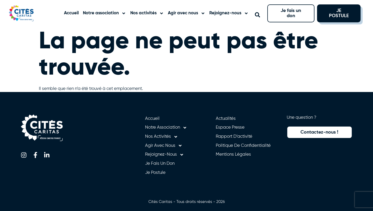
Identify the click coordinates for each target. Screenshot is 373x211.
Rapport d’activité (234, 136)
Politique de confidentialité (243, 145)
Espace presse (230, 127)
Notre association (104, 13)
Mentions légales (233, 154)
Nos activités (147, 13)
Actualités (226, 118)
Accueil (71, 13)
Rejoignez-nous (228, 13)
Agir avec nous (186, 13)
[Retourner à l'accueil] (26, 13)
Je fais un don (160, 163)
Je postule (155, 172)
